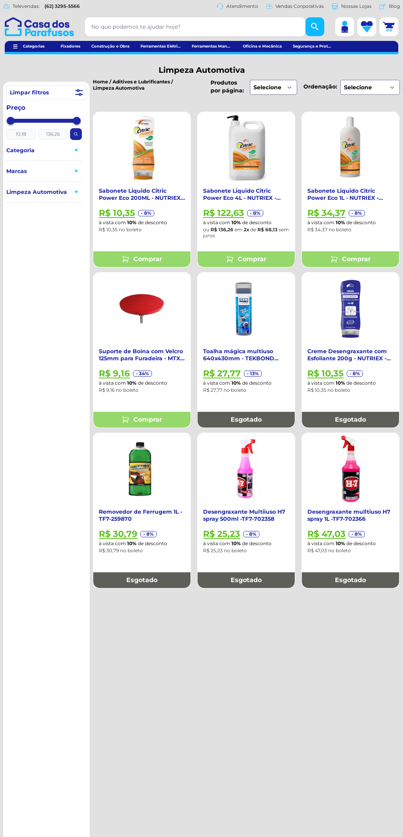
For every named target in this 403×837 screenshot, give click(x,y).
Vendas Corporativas (295, 6)
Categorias (33, 46)
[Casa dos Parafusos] (39, 26)
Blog (389, 6)
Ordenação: (320, 86)
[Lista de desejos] (366, 26)
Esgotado (246, 419)
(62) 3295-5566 (62, 6)
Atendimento (237, 6)
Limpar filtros (46, 92)
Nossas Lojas (352, 6)
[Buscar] (314, 26)
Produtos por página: (227, 86)
